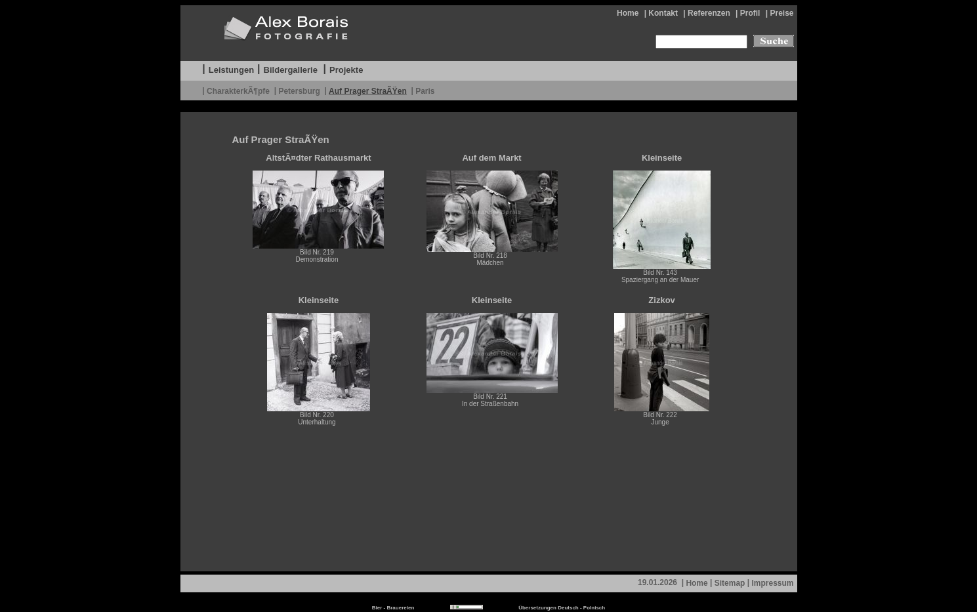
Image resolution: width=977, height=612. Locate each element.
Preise (781, 13)
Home (627, 13)
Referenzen (709, 13)
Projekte (346, 70)
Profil (750, 13)
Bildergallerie (291, 70)
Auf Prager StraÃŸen (368, 90)
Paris (424, 90)
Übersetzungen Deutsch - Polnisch (561, 608)
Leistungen (231, 70)
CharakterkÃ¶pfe (238, 90)
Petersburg (299, 90)
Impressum (772, 583)
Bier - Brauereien (393, 608)
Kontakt (663, 13)
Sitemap (730, 583)
